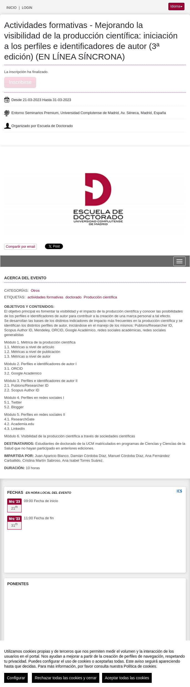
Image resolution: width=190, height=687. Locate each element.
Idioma (176, 6)
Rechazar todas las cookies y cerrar (66, 678)
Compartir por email (20, 247)
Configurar (16, 678)
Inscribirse (20, 82)
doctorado (73, 297)
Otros (35, 290)
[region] (95, 663)
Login (27, 8)
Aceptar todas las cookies (127, 678)
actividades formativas (45, 297)
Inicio (11, 8)
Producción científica (100, 297)
